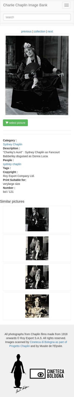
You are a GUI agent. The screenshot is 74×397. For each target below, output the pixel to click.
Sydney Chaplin (12, 144)
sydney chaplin (12, 164)
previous (26, 31)
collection (39, 31)
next (50, 31)
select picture (15, 122)
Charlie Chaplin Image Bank (25, 5)
